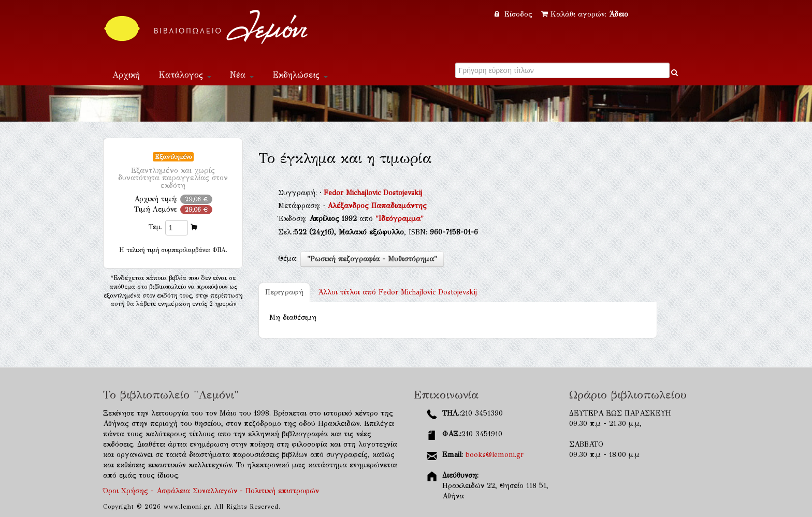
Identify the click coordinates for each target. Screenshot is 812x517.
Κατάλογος (184, 75)
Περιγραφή (284, 292)
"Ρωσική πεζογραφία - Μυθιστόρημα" (372, 259)
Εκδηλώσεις (300, 75)
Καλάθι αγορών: (584, 14)
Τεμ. (156, 227)
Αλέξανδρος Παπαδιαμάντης (377, 205)
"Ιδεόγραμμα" (399, 218)
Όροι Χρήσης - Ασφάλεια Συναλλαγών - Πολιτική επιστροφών (211, 490)
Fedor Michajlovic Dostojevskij (373, 192)
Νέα (242, 75)
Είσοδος (515, 14)
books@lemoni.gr (495, 454)
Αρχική (126, 75)
